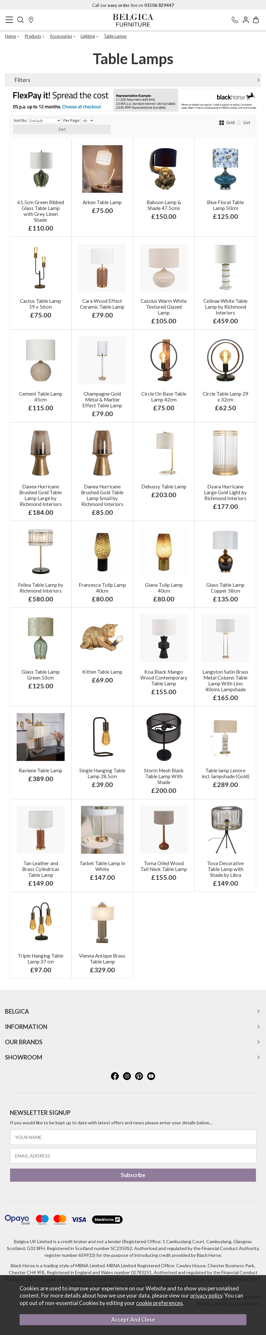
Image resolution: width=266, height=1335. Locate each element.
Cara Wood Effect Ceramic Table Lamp (102, 304)
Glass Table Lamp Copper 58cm (225, 588)
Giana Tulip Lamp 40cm (164, 588)
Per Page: (79, 121)
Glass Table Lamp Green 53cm (41, 675)
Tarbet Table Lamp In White (102, 866)
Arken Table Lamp (102, 202)
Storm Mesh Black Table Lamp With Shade (164, 776)
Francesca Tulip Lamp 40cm (102, 588)
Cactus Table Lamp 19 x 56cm (40, 304)
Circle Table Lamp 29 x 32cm (225, 396)
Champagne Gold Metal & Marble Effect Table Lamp (102, 399)
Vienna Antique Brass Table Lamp (102, 958)
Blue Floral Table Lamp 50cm (225, 205)
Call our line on (133, 5)
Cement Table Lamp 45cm (40, 396)
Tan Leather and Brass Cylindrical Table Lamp (40, 869)
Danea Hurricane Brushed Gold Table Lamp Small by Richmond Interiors (102, 495)
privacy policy (206, 1295)
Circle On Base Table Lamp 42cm (163, 396)
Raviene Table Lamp (40, 770)
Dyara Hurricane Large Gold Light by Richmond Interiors (225, 492)
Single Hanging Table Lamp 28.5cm (102, 773)
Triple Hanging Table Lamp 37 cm (40, 958)
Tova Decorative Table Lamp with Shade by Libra (225, 869)
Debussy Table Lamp (163, 486)
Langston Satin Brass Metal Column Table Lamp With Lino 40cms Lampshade (225, 680)
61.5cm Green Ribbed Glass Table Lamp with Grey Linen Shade (40, 211)
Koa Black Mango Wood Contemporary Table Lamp (163, 677)
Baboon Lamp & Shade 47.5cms (164, 205)
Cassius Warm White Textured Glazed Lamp (164, 307)
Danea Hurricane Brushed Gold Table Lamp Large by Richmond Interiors (40, 495)
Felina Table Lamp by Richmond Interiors (40, 588)
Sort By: (38, 121)
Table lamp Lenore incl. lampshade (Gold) (225, 773)
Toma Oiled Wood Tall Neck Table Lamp (163, 866)
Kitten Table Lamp (102, 672)
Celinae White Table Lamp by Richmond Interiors (225, 307)
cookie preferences (159, 1303)
